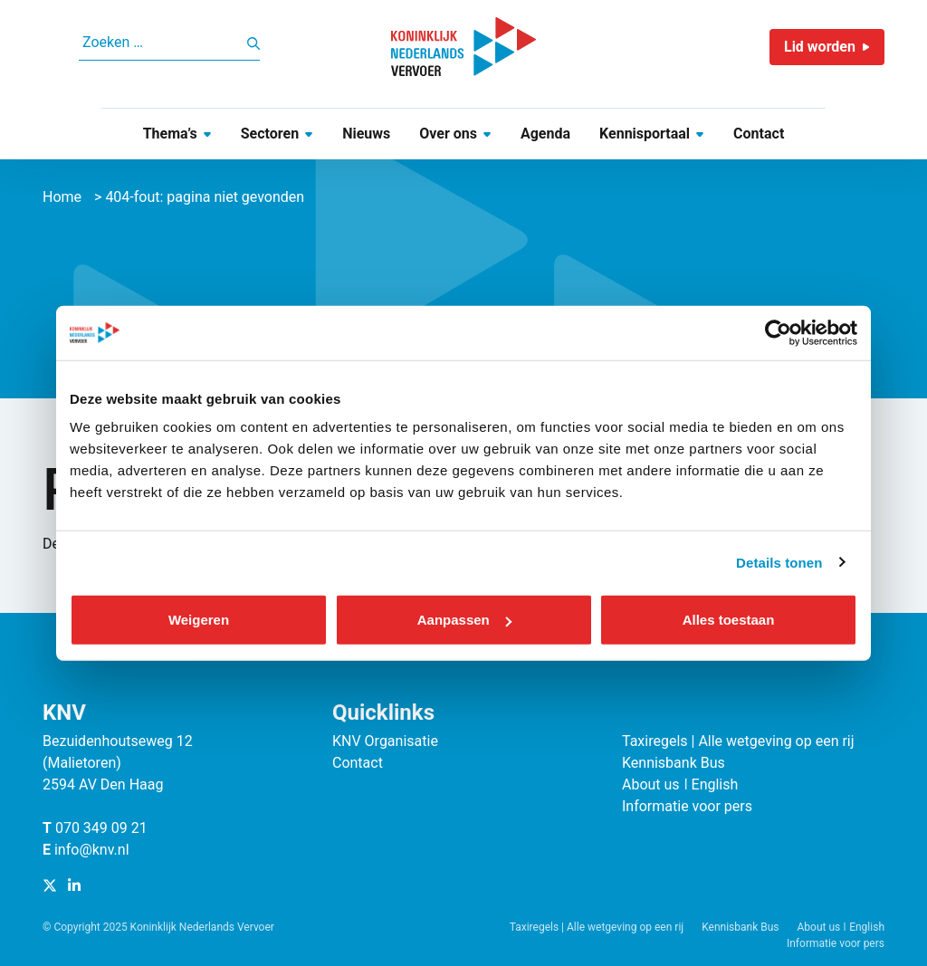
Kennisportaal (644, 133)
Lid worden (819, 46)
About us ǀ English (680, 784)
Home (62, 197)
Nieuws (366, 133)
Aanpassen (464, 619)
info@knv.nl (91, 849)
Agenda (545, 133)
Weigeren (198, 619)
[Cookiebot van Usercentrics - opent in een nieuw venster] (778, 332)
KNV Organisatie (385, 741)
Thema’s (170, 133)
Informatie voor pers (687, 806)
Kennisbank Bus (673, 762)
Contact (758, 133)
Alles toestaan (729, 619)
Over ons (448, 133)
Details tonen (779, 561)
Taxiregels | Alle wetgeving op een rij (738, 741)
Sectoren (270, 133)
